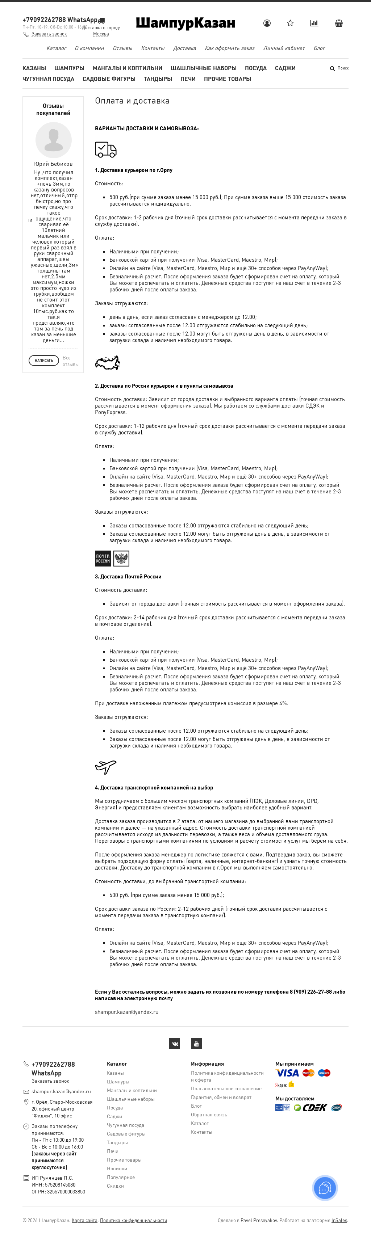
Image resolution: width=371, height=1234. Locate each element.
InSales (339, 1220)
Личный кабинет (284, 47)
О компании (89, 47)
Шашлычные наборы (204, 68)
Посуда (256, 68)
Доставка (184, 47)
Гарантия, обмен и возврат (221, 1097)
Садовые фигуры (109, 79)
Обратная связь (209, 1114)
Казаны (34, 68)
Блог (319, 47)
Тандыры (158, 79)
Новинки (117, 1168)
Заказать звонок (49, 33)
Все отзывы (71, 360)
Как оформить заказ (229, 47)
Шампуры (69, 68)
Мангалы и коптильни (127, 68)
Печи (188, 79)
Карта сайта (84, 1220)
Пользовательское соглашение (226, 1088)
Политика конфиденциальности (133, 1220)
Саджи (285, 68)
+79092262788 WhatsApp (59, 19)
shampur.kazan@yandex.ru (126, 1011)
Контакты (152, 47)
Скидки (115, 1185)
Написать (44, 360)
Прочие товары (227, 79)
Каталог (56, 47)
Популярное (121, 1177)
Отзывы (122, 47)
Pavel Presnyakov (259, 1220)
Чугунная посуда (48, 79)
